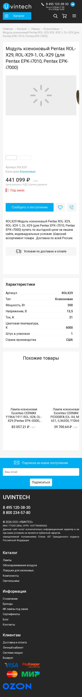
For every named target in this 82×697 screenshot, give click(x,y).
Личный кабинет (13, 647)
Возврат (8, 657)
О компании (10, 598)
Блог (6, 619)
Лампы (7, 560)
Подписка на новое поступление (41, 463)
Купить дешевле (38, 184)
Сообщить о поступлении (30, 207)
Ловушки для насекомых (18, 570)
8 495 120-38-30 (57, 4)
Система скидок (13, 652)
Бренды (8, 603)
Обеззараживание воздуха (20, 565)
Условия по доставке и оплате (41, 252)
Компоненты (11, 575)
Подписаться (41, 482)
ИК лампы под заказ (15, 609)
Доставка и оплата (15, 642)
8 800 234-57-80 (16, 512)
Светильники (11, 580)
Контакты (9, 624)
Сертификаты (11, 614)
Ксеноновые (27, 171)
